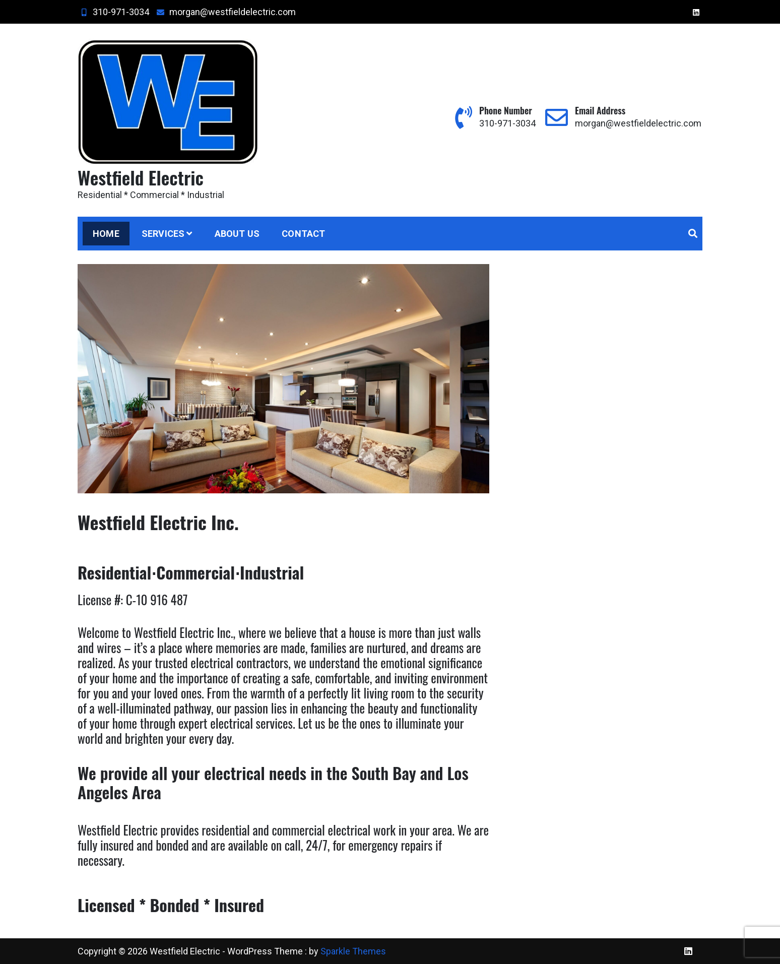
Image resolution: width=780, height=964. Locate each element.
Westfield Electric (141, 177)
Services (163, 233)
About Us (237, 233)
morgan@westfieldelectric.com (225, 12)
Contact (303, 233)
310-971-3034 (113, 12)
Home (106, 233)
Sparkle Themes (353, 951)
